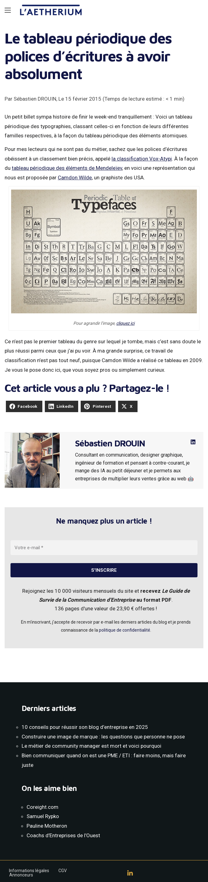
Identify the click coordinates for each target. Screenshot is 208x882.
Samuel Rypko (43, 816)
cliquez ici (125, 323)
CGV (62, 870)
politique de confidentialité (124, 630)
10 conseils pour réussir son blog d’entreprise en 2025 (85, 727)
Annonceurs (21, 875)
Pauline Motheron (47, 826)
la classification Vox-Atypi (142, 159)
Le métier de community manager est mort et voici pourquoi (91, 746)
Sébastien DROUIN (110, 443)
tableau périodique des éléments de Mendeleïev (67, 168)
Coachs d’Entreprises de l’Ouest (63, 835)
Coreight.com (42, 807)
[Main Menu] (8, 10)
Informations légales (29, 870)
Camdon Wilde (75, 177)
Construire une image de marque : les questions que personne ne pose (103, 737)
